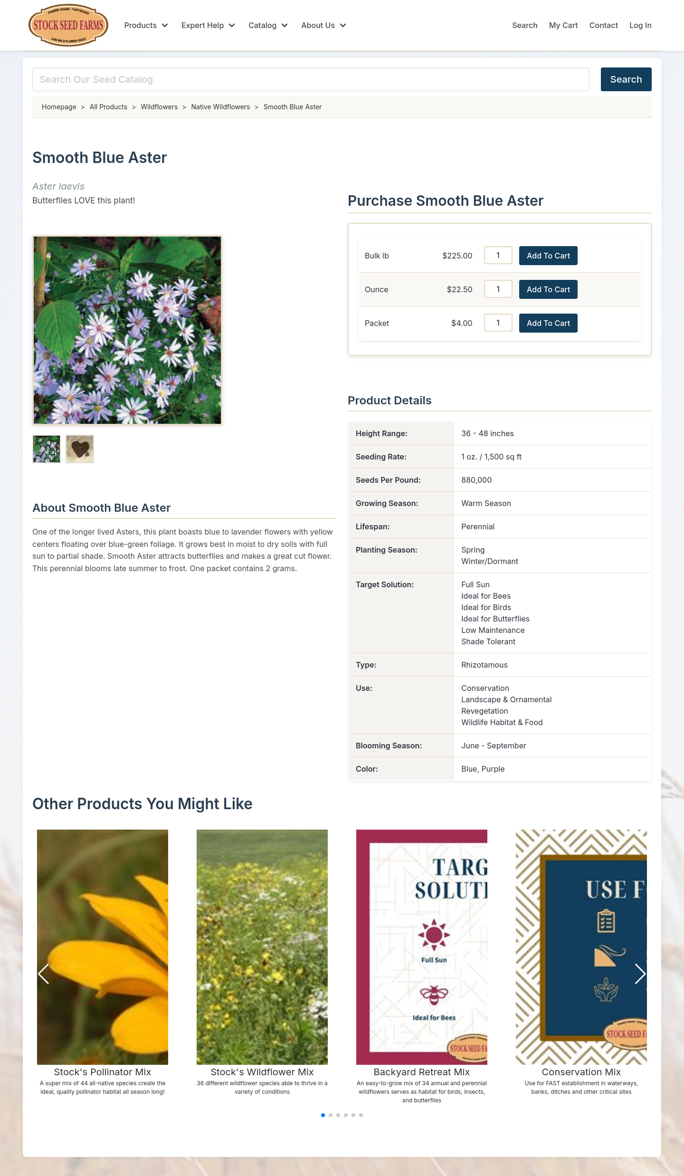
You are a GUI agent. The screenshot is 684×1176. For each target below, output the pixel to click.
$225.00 (457, 255)
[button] (43, 974)
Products (140, 25)
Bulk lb (377, 255)
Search (525, 25)
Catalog (262, 25)
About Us (318, 25)
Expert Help (202, 25)
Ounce (377, 289)
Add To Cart (548, 255)
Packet (377, 323)
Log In (640, 25)
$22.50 (460, 289)
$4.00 (461, 323)
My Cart (563, 25)
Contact (603, 25)
